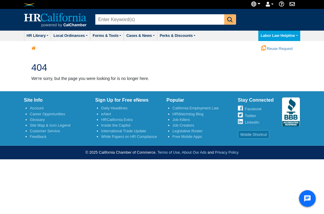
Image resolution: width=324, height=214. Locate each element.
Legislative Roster (188, 132)
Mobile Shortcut (254, 135)
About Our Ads (194, 153)
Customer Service (45, 132)
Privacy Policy (227, 153)
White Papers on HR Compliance (129, 138)
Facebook (253, 110)
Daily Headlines (114, 109)
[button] (230, 19)
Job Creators (183, 126)
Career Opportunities (47, 115)
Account (37, 109)
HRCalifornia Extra (117, 121)
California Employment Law (196, 109)
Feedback (38, 138)
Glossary (37, 121)
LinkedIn (252, 123)
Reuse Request (277, 50)
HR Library (40, 36)
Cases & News (155, 36)
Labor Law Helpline (277, 36)
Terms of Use (168, 153)
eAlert (106, 115)
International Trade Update (123, 132)
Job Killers (181, 121)
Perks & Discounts (196, 36)
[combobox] (159, 19)
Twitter (250, 117)
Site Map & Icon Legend (50, 126)
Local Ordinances (77, 36)
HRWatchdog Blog (188, 115)
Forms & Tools (117, 36)
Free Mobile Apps (187, 138)
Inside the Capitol (116, 126)
